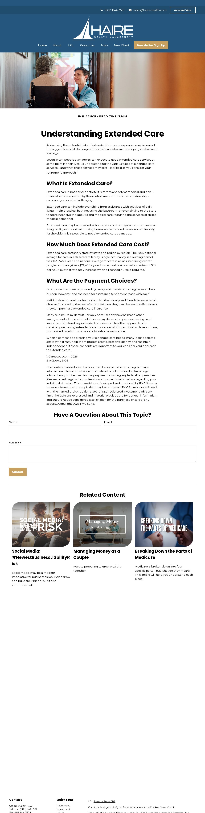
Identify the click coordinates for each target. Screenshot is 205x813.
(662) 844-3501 (112, 4)
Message (15, 436)
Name (13, 416)
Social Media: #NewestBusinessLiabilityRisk (41, 551)
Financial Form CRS (104, 795)
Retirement (63, 799)
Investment (63, 803)
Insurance (62, 810)
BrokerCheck (167, 801)
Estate (60, 806)
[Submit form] (18, 466)
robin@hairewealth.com (147, 4)
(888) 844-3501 (28, 803)
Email (108, 416)
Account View (182, 4)
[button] (42, 39)
